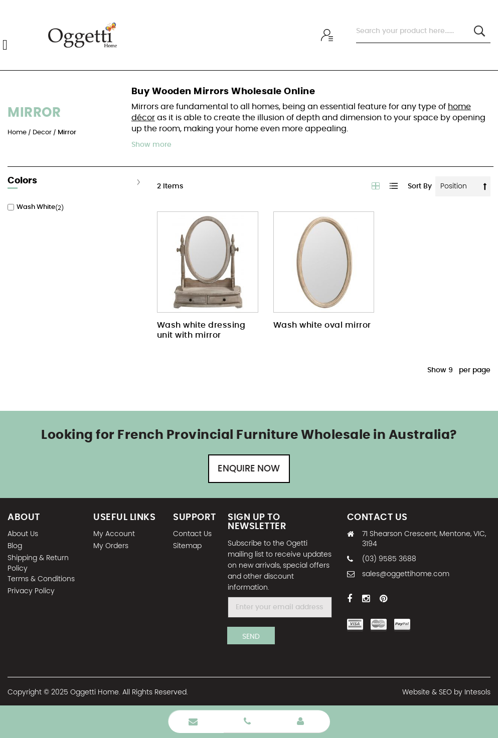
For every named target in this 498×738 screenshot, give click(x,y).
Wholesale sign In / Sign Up (328, 35)
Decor (43, 132)
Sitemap (187, 546)
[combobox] (423, 31)
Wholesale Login (300, 721)
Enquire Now (249, 468)
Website (416, 692)
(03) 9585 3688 (389, 559)
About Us (23, 534)
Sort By (420, 186)
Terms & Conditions (41, 579)
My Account (114, 534)
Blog (15, 546)
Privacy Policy (31, 591)
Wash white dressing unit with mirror (201, 330)
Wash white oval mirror (322, 325)
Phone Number (247, 721)
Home (18, 132)
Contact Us (192, 534)
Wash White (36, 207)
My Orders (110, 546)
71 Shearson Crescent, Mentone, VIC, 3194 (424, 539)
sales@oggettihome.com (405, 574)
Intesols (477, 692)
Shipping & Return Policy (38, 563)
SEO (445, 692)
